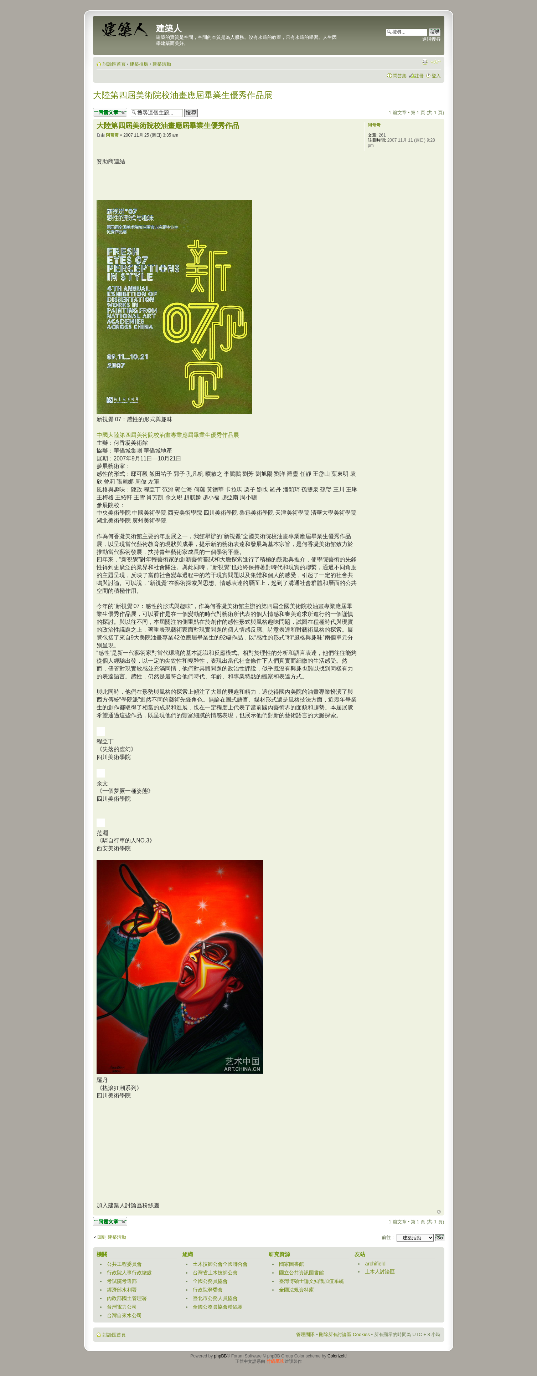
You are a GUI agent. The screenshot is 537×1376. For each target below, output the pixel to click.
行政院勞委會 (208, 1290)
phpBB (220, 1356)
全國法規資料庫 (296, 1290)
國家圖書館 (291, 1264)
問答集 (400, 75)
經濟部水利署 (122, 1290)
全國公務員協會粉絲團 (218, 1307)
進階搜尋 (431, 39)
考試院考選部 (122, 1281)
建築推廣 (139, 64)
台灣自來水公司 (124, 1315)
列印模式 (425, 61)
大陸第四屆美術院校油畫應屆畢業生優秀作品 (168, 125)
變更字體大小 (435, 61)
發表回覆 (110, 112)
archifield (375, 1264)
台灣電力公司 (122, 1307)
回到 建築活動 (111, 1237)
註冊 (419, 75)
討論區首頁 (114, 64)
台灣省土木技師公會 (215, 1272)
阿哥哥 (112, 135)
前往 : (387, 1237)
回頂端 (439, 1212)
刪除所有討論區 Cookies (344, 1334)
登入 (436, 75)
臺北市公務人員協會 (215, 1298)
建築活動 (162, 64)
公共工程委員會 (124, 1264)
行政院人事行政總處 (129, 1272)
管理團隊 (305, 1334)
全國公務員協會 (210, 1281)
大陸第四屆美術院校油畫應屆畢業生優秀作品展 (183, 95)
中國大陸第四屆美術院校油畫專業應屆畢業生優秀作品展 (168, 435)
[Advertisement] (226, 181)
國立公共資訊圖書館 (301, 1272)
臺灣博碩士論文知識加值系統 (311, 1281)
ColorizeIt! (337, 1356)
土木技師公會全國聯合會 (220, 1264)
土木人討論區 (380, 1271)
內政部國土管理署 (127, 1298)
